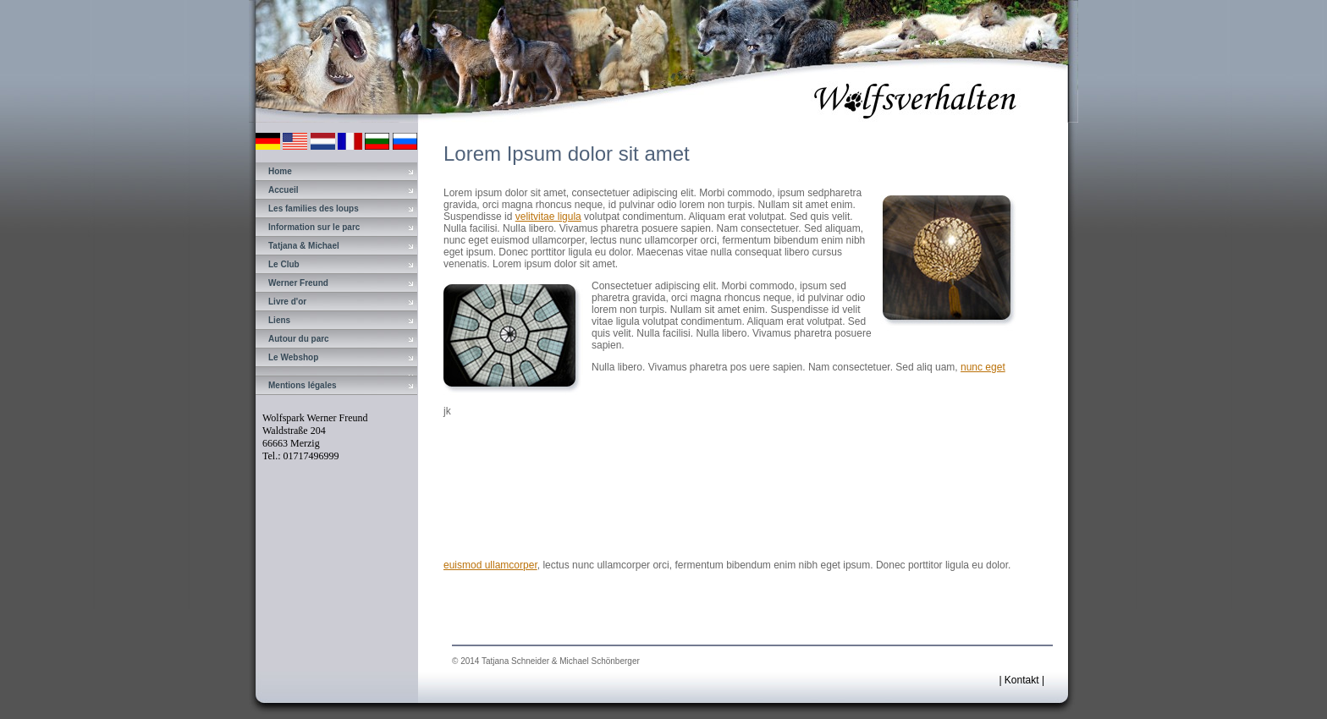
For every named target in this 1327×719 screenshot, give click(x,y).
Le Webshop (293, 357)
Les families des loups (313, 208)
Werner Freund (298, 283)
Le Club (284, 264)
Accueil (283, 190)
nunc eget (983, 367)
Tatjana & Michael (303, 245)
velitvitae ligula (548, 216)
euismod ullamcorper (490, 565)
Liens (279, 320)
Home (280, 171)
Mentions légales (302, 385)
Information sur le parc (314, 227)
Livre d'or (287, 301)
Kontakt (1022, 680)
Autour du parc (298, 338)
